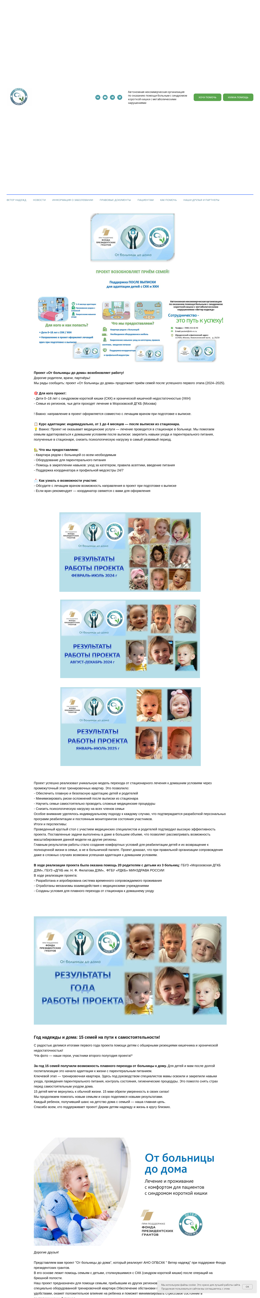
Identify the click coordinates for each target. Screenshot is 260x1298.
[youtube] (105, 97)
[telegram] (112, 97)
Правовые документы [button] (115, 200)
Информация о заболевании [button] (72, 200)
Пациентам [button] (145, 200)
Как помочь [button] (168, 200)
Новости (39, 200)
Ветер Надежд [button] (16, 200)
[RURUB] (119, 97)
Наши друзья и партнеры (201, 200)
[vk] (97, 97)
